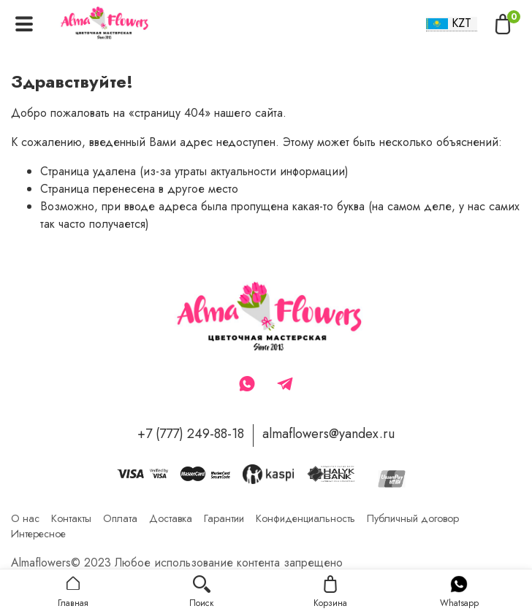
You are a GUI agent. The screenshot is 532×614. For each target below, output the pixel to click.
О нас (25, 518)
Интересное (38, 533)
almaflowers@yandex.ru (328, 433)
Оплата (120, 518)
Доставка (170, 518)
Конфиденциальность (305, 518)
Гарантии (224, 518)
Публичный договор (413, 518)
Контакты (71, 518)
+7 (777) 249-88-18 (190, 433)
